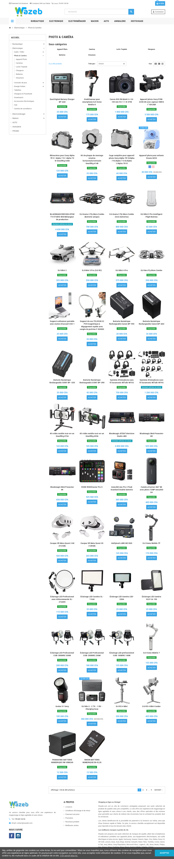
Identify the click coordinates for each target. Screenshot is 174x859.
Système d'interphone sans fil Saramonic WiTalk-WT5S (122, 381)
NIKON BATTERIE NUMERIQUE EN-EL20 (92, 761)
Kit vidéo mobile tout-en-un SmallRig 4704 (62, 435)
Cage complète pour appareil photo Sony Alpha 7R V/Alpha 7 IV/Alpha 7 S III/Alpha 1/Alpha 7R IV (122, 159)
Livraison (68, 807)
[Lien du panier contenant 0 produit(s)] (160, 3)
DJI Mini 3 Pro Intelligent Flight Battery (151, 215)
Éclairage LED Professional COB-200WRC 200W (92, 654)
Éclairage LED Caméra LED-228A (122, 598)
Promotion (69, 819)
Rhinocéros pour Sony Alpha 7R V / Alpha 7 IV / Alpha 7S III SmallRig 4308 (62, 158)
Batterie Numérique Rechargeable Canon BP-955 (121, 322)
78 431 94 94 (60, 3)
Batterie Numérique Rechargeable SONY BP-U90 (92, 381)
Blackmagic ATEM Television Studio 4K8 (121, 435)
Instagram (18, 836)
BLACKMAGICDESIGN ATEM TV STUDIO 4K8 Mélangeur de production (62, 217)
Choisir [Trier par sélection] (101, 64)
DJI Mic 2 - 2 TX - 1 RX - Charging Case (92, 708)
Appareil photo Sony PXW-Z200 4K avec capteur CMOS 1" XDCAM (151, 102)
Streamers (92, 55)
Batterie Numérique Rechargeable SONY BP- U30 (62, 381)
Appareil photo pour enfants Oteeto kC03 (151, 156)
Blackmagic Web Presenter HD (151, 435)
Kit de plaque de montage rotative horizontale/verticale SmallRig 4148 (92, 159)
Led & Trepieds (121, 49)
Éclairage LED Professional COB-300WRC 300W (62, 654)
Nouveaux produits (72, 822)
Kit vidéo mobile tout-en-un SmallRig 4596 (92, 435)
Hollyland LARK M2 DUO (121, 543)
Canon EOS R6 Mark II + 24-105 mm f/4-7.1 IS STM (122, 100)
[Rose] (153, 166)
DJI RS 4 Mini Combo (151, 707)
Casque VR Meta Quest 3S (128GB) (92, 544)
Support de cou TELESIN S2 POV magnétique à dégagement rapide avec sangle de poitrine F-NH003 (92, 325)
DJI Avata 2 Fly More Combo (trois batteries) (121, 215)
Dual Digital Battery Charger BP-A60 (62, 100)
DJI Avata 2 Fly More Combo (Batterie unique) (92, 215)
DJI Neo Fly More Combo (151, 270)
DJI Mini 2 (62, 270)
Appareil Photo (62, 49)
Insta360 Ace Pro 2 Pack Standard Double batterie (122, 488)
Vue (150, 64)
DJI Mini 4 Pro (122, 270)
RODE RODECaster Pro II (91, 487)
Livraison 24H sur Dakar (40, 3)
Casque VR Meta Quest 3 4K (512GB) (62, 544)
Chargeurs (151, 49)
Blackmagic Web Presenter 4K (62, 488)
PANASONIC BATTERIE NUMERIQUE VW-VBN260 (62, 761)
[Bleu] (149, 166)
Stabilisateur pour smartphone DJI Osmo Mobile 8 (92, 102)
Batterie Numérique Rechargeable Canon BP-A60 (151, 322)
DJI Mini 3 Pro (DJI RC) (92, 270)
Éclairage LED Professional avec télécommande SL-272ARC (62, 599)
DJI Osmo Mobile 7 (151, 653)
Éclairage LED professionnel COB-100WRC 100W (121, 654)
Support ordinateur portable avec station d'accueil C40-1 (62, 322)
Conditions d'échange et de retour (77, 811)
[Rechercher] (99, 12)
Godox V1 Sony (62, 707)
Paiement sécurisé (72, 815)
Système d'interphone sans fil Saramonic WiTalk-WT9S (151, 381)
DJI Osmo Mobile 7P (151, 543)
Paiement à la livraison (18, 3)
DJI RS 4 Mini (122, 707)
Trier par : (92, 64)
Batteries (62, 55)
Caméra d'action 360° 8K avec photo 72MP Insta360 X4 (151, 490)
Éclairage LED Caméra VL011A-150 (151, 598)
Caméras (92, 49)
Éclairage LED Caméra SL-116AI (91, 598)
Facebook (11, 836)
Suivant (158, 790)
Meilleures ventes (72, 826)
